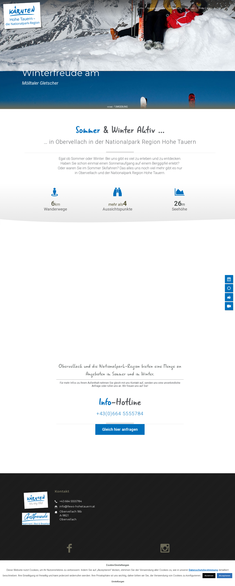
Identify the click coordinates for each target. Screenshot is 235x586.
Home (140, 8)
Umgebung (175, 8)
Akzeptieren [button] (224, 575)
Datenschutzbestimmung (203, 570)
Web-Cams (205, 8)
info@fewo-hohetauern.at (77, 506)
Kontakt (190, 8)
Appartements (156, 8)
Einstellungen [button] (118, 581)
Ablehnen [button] (208, 575)
